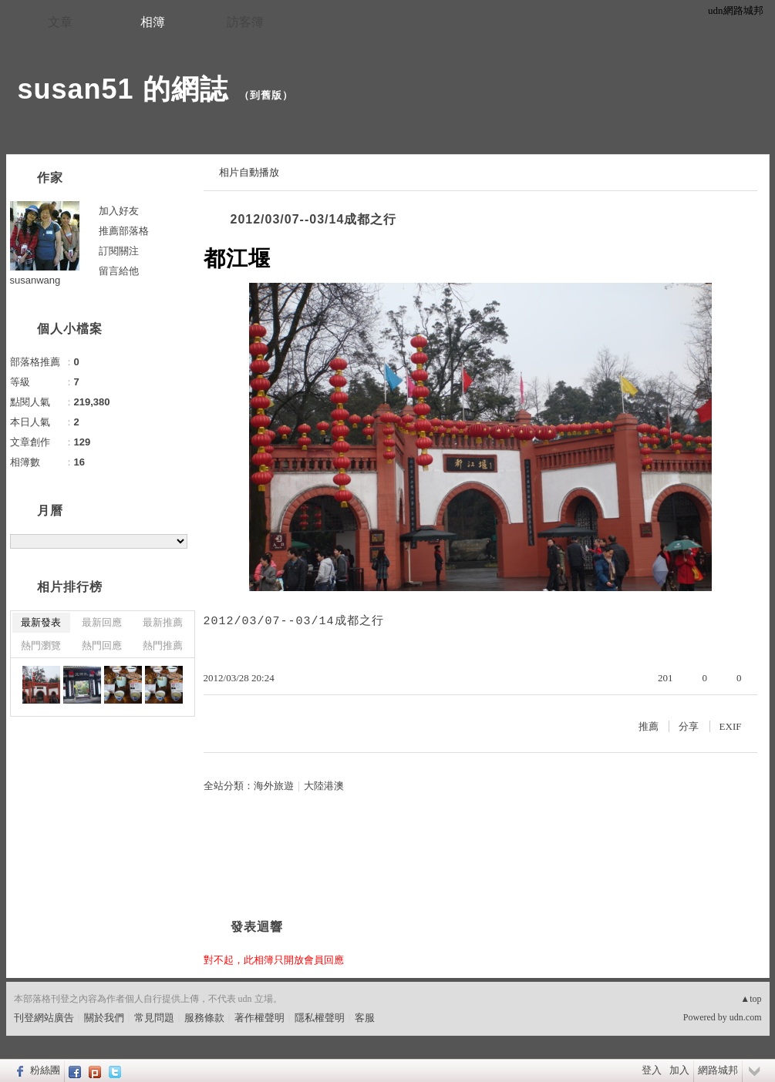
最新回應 (102, 622)
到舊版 (266, 95)
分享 (689, 726)
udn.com (746, 1017)
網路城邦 (718, 1070)
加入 (679, 1070)
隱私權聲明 (320, 1017)
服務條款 (204, 1017)
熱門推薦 (163, 645)
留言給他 (119, 271)
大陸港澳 (324, 785)
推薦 (649, 726)
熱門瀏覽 (41, 645)
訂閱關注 (119, 251)
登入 (652, 1070)
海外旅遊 (274, 785)
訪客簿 (245, 22)
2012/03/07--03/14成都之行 (314, 219)
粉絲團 (45, 1070)
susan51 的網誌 (123, 89)
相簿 (152, 22)
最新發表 (41, 622)
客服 (365, 1017)
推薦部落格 (124, 231)
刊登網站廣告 (44, 1017)
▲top (750, 998)
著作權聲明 (259, 1017)
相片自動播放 (249, 172)
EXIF (730, 726)
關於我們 (104, 1017)
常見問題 (154, 1017)
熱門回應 (102, 645)
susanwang (35, 280)
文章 (60, 22)
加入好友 (119, 211)
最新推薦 (163, 622)
